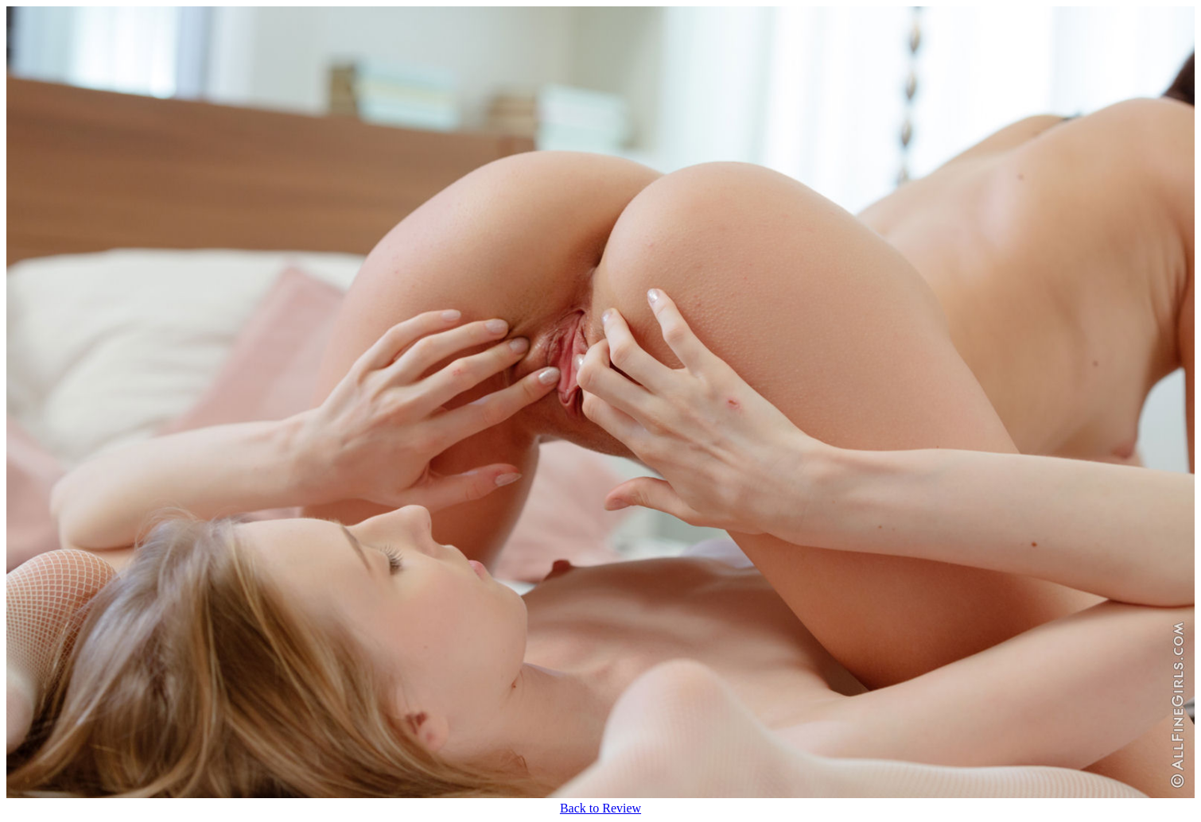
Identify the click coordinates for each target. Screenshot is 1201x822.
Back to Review (600, 808)
